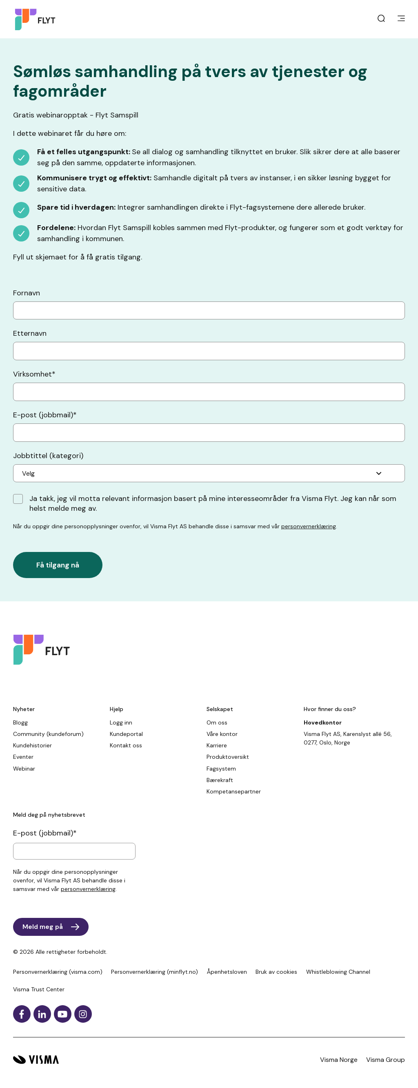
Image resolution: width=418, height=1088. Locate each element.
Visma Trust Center (38, 989)
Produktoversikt (228, 756)
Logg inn (121, 722)
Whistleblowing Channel (338, 971)
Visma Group (385, 1059)
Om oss (217, 722)
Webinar (24, 768)
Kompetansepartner (234, 791)
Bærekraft (220, 780)
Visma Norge (339, 1059)
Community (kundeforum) (48, 734)
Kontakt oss (126, 745)
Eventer (23, 756)
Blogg (20, 722)
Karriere (217, 745)
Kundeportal (126, 734)
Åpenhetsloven (227, 971)
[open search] (381, 19)
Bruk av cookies (276, 971)
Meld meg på (42, 926)
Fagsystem (221, 768)
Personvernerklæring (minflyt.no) (154, 971)
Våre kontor (222, 734)
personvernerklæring (308, 526)
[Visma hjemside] (36, 1059)
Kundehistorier (32, 745)
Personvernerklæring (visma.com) (57, 971)
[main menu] (401, 19)
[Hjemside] (37, 19)
